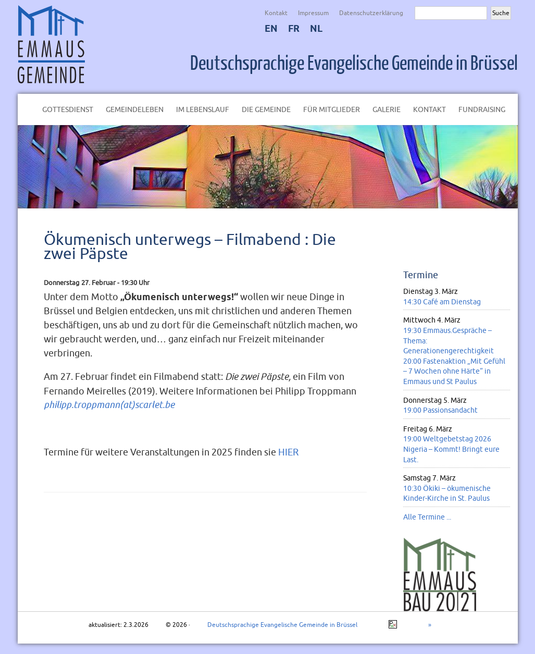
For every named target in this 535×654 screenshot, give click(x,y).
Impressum (313, 13)
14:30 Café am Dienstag (442, 302)
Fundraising (481, 109)
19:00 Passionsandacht (440, 410)
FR (294, 28)
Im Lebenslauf (202, 109)
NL (316, 28)
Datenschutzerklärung (371, 13)
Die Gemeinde (266, 109)
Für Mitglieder (331, 109)
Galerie (386, 109)
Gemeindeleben (135, 109)
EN (271, 28)
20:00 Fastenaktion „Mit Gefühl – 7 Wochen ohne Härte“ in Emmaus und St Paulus (454, 371)
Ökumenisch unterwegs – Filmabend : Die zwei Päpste (190, 246)
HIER (288, 452)
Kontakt (276, 13)
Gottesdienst (67, 109)
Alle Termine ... (427, 517)
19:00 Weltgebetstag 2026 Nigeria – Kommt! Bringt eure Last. (451, 449)
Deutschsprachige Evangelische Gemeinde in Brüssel (354, 64)
